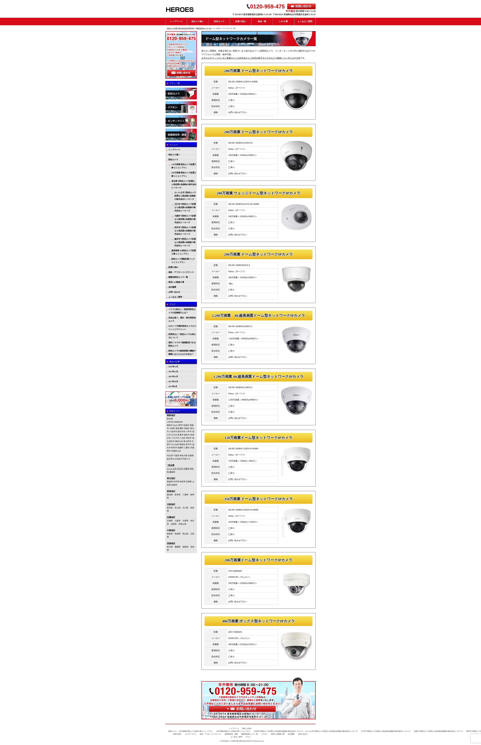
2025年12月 (173, 366)
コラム (247, 737)
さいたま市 (172, 469)
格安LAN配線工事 (176, 282)
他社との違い (197, 21)
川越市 (186, 469)
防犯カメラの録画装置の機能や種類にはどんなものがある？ (182, 352)
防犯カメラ (219, 21)
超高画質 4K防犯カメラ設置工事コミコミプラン (183, 252)
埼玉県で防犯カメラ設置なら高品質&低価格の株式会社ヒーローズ (183, 184)
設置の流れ (240, 21)
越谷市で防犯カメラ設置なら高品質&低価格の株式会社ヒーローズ (185, 242)
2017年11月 (173, 376)
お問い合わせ (174, 292)
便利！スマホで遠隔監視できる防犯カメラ (182, 344)
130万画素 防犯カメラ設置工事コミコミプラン (183, 166)
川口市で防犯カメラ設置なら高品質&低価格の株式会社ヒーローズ (185, 207)
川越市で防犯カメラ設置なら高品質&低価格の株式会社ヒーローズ (185, 219)
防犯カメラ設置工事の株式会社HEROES (238, 741)
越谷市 (172, 472)
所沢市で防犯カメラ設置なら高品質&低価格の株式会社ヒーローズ (185, 230)
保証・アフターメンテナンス (181, 272)
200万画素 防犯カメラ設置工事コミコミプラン (183, 174)
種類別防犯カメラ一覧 (178, 277)
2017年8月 (172, 386)
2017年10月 (173, 381)
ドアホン (264, 734)
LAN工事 (283, 21)
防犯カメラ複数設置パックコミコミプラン (183, 260)
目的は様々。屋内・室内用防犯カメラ (182, 319)
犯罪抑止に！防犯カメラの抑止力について (182, 336)
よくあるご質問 (305, 21)
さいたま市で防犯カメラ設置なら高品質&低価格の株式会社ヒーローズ (185, 195)
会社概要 (172, 287)
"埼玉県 (170, 465)
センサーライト (190, 734)
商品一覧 (262, 21)
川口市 (180, 469)
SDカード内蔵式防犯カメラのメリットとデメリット (182, 327)
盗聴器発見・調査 (231, 734)
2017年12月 (173, 371)
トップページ (176, 21)
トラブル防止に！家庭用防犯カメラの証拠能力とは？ (182, 311)
